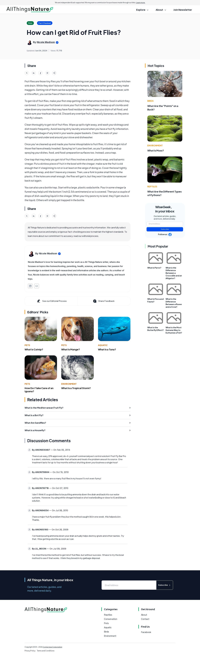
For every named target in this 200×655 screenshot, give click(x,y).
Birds (150, 100)
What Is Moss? (155, 150)
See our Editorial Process (52, 301)
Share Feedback (103, 301)
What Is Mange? (70, 349)
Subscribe (165, 229)
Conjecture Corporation (52, 647)
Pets (27, 345)
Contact (145, 619)
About (144, 614)
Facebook (146, 632)
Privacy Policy (30, 651)
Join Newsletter (182, 9)
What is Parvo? (154, 267)
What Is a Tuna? (107, 349)
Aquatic (103, 345)
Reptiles (152, 186)
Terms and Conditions (45, 651)
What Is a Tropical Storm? (76, 388)
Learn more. (140, 3)
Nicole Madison (46, 42)
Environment (69, 383)
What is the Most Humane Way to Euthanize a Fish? (174, 330)
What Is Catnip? (34, 349)
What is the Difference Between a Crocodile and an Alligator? (174, 272)
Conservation (110, 619)
